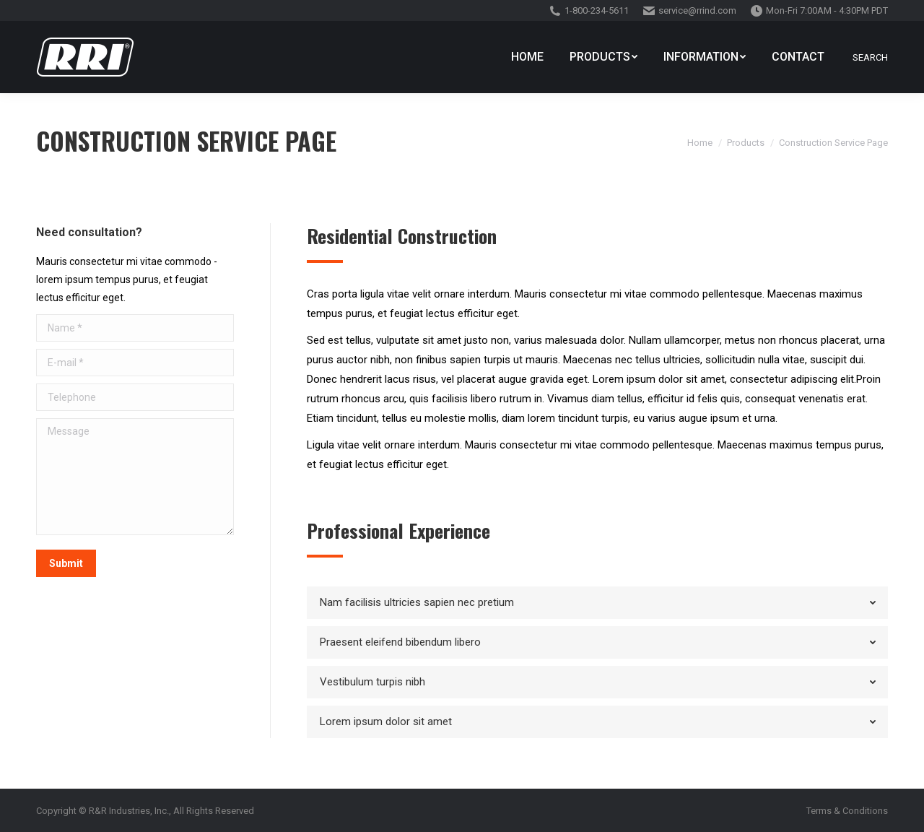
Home (699, 142)
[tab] (597, 602)
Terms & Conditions (847, 810)
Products (745, 142)
